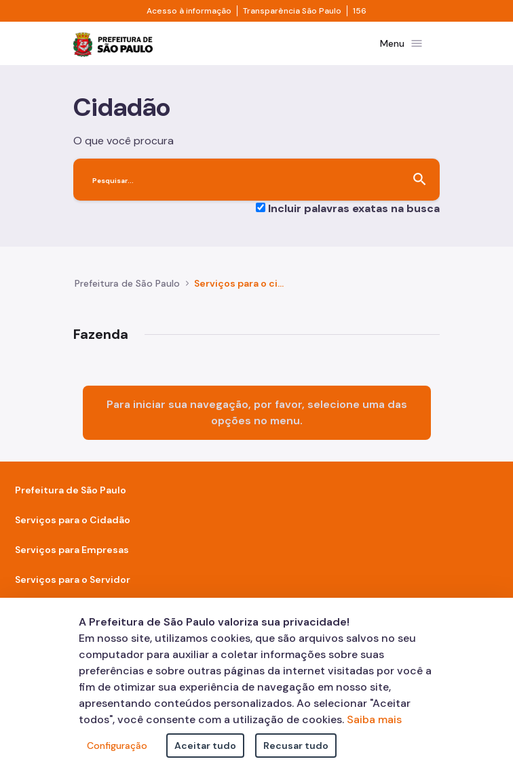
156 (359, 11)
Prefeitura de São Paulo (127, 283)
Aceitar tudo (205, 745)
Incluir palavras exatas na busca (354, 208)
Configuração (117, 745)
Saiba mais (374, 719)
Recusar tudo (295, 745)
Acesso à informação (189, 11)
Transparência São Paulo (292, 11)
